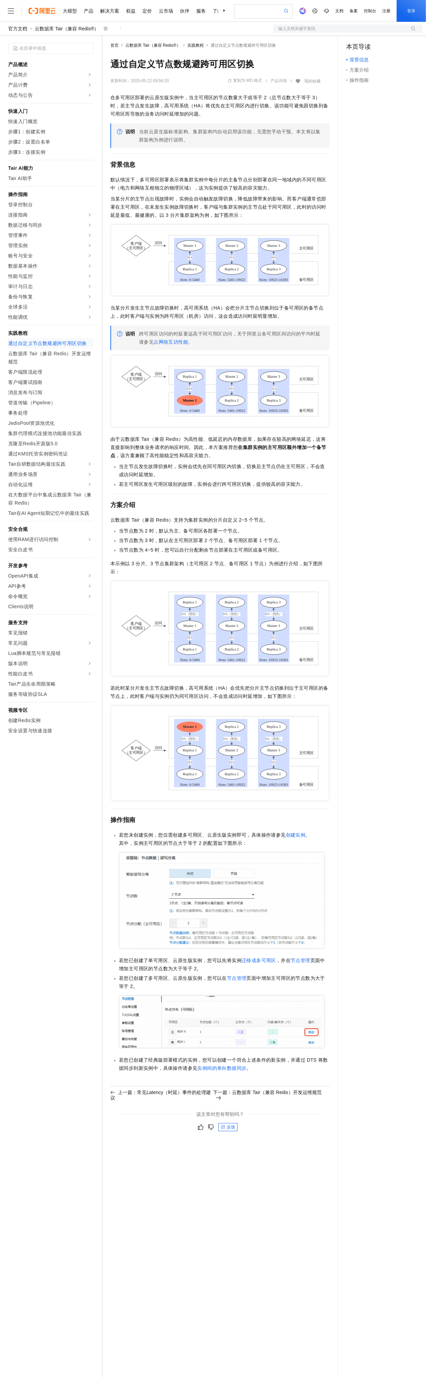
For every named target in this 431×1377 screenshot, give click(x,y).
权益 (131, 11)
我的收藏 (312, 81)
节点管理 (300, 960)
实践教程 (195, 45)
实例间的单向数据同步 (221, 1068)
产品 (88, 11)
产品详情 (279, 80)
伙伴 (184, 11)
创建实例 (296, 835)
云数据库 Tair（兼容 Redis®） (67, 28)
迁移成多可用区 (259, 960)
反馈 (228, 1127)
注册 (386, 11)
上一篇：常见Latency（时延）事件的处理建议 (160, 1095)
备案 (354, 11)
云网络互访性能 (171, 342)
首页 (114, 45)
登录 (411, 11)
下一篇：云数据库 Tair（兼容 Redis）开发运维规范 (267, 1095)
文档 (339, 11)
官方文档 (17, 28)
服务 (201, 11)
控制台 (370, 11)
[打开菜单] (11, 11)
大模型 (70, 11)
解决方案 (109, 11)
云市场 (166, 11)
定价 (147, 11)
